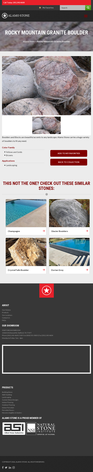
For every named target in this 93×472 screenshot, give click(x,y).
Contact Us (6, 318)
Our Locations (7, 315)
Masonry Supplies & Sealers (12, 413)
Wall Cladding (7, 395)
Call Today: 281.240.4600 (14, 2)
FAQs (4, 320)
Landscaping (6, 397)
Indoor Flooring (7, 402)
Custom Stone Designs (10, 400)
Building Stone (7, 392)
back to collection (68, 162)
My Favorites (46, 7)
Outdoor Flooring (8, 405)
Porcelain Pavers (8, 410)
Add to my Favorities (69, 153)
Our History (6, 310)
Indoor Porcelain (8, 408)
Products (5, 312)
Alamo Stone (29, 41)
